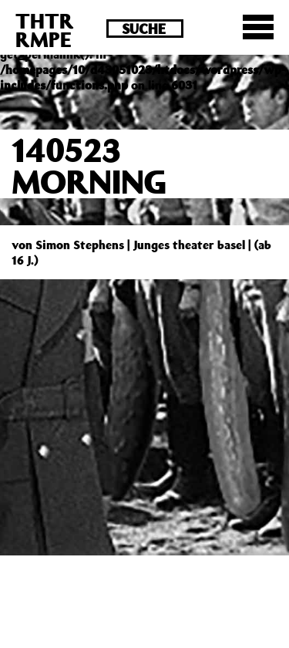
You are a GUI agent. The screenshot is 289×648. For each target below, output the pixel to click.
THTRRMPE (44, 29)
